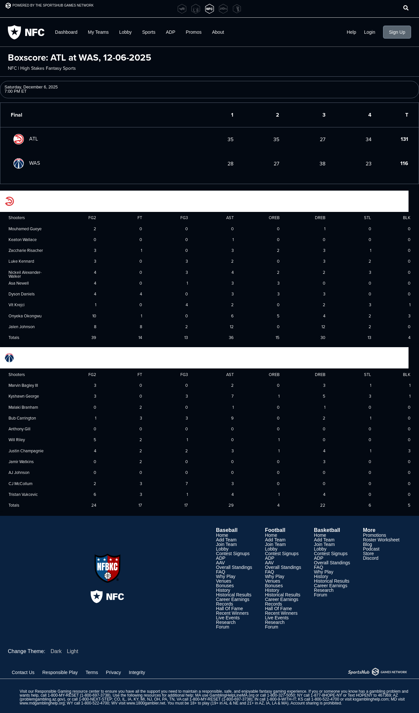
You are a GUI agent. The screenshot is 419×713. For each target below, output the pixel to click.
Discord (370, 558)
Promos (194, 32)
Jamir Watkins (21, 461)
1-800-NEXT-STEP (95, 699)
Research (226, 622)
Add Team (226, 539)
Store (368, 553)
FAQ (220, 571)
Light (72, 651)
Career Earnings (232, 599)
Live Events (228, 617)
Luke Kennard (21, 261)
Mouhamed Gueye (25, 229)
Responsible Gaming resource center (67, 691)
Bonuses (225, 585)
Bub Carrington (22, 418)
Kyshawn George (24, 396)
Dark (56, 651)
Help (351, 32)
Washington (22, 357)
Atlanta (18, 200)
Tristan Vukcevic (23, 494)
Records (224, 604)
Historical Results (233, 594)
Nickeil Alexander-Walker (25, 274)
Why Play (225, 576)
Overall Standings (234, 567)
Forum (222, 626)
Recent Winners (232, 613)
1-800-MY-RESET (63, 695)
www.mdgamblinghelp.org (42, 703)
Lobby (125, 32)
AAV (220, 562)
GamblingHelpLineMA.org (232, 695)
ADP (170, 32)
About (218, 32)
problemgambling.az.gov (42, 699)
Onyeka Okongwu (25, 316)
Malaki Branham (23, 407)
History (223, 590)
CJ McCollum (20, 483)
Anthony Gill (19, 429)
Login (369, 32)
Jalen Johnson (22, 326)
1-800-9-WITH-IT (281, 699)
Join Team (226, 544)
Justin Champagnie (26, 451)
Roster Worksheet (381, 539)
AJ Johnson (19, 472)
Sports (148, 32)
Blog (367, 544)
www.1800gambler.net (146, 703)
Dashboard (66, 32)
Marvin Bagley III (23, 385)
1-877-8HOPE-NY (326, 695)
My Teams (98, 32)
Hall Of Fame (229, 608)
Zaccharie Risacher (26, 250)
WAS (25, 162)
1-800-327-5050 (281, 695)
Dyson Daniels (22, 294)
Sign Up (397, 32)
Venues (223, 581)
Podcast (371, 549)
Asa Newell (19, 283)
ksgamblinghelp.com (371, 699)
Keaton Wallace (23, 239)
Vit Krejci (17, 305)
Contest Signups (233, 553)
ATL (24, 138)
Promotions (374, 535)
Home (222, 535)
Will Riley (17, 439)
